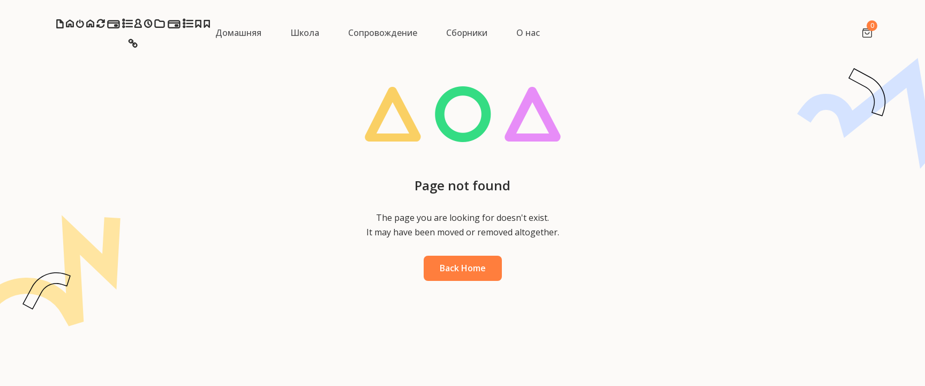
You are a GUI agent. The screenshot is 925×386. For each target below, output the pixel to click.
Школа (304, 33)
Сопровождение (382, 33)
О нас (528, 33)
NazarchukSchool (132, 35)
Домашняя (238, 33)
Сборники (466, 33)
